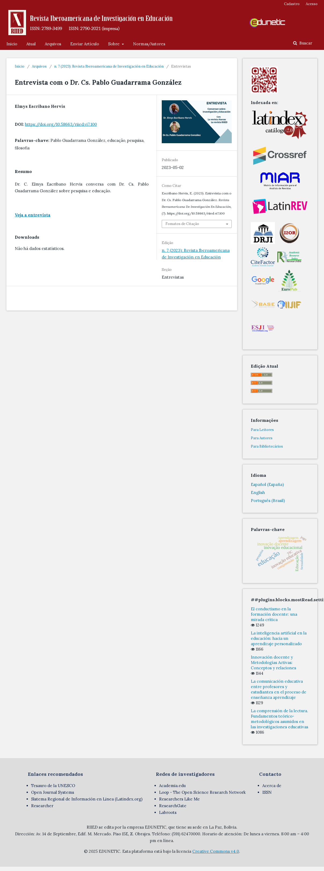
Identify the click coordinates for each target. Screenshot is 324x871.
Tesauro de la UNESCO (53, 785)
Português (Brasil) (268, 500)
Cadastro (292, 4)
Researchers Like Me (179, 799)
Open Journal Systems (52, 792)
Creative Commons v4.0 (215, 851)
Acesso (312, 4)
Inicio (11, 43)
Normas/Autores (149, 43)
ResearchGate (172, 805)
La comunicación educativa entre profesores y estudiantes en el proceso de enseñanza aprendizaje (278, 689)
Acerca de (271, 785)
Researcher (42, 805)
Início (19, 66)
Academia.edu (172, 785)
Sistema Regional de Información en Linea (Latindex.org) (86, 799)
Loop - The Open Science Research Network (202, 792)
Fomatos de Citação (182, 224)
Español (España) (267, 484)
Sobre (114, 43)
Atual (31, 43)
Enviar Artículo (84, 43)
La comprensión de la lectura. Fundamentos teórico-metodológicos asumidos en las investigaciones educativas (279, 718)
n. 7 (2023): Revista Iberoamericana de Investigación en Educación (109, 66)
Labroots (167, 812)
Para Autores (262, 438)
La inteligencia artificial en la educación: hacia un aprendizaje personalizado (279, 638)
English (258, 492)
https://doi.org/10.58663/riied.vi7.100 (61, 124)
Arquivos (53, 43)
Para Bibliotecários (267, 446)
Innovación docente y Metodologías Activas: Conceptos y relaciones (273, 662)
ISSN (267, 792)
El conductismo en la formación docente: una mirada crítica (274, 614)
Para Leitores (262, 429)
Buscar (305, 43)
